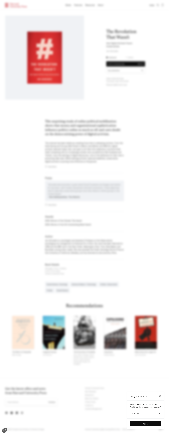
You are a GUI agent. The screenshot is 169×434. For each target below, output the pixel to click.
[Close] (160, 396)
